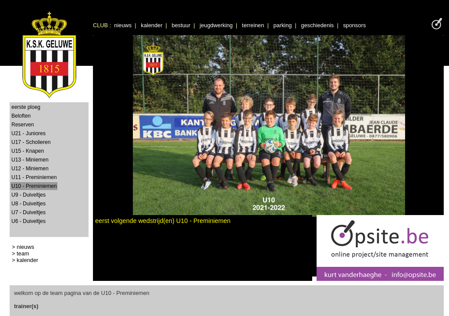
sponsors (354, 25)
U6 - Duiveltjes (28, 221)
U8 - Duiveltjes (28, 204)
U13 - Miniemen (30, 160)
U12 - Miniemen (30, 168)
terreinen (253, 25)
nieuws (123, 25)
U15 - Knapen (27, 151)
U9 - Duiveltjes (28, 195)
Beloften (21, 116)
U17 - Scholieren (30, 142)
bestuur (181, 25)
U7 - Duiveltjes (28, 212)
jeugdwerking (216, 25)
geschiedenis (317, 25)
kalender (151, 25)
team (23, 253)
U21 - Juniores (28, 133)
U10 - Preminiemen (34, 186)
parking (282, 25)
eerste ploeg (25, 107)
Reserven (22, 125)
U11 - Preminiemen (34, 177)
